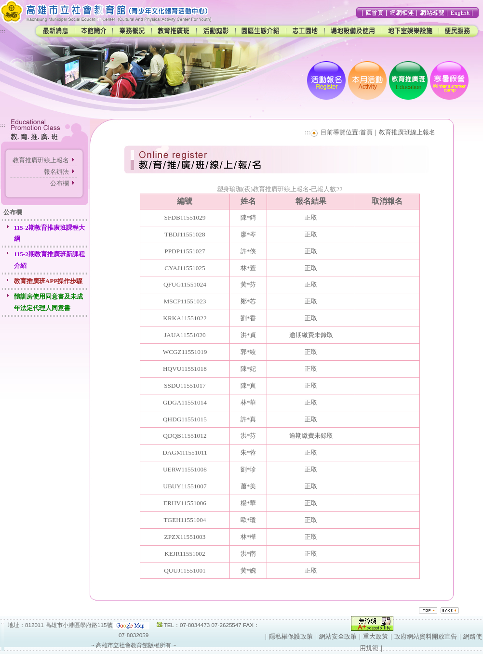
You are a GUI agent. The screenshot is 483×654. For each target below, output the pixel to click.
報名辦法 (56, 171)
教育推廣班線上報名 (41, 160)
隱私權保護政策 (291, 636)
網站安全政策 (338, 636)
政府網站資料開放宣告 (425, 636)
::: (2, 31)
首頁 (366, 132)
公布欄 (59, 183)
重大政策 (375, 636)
